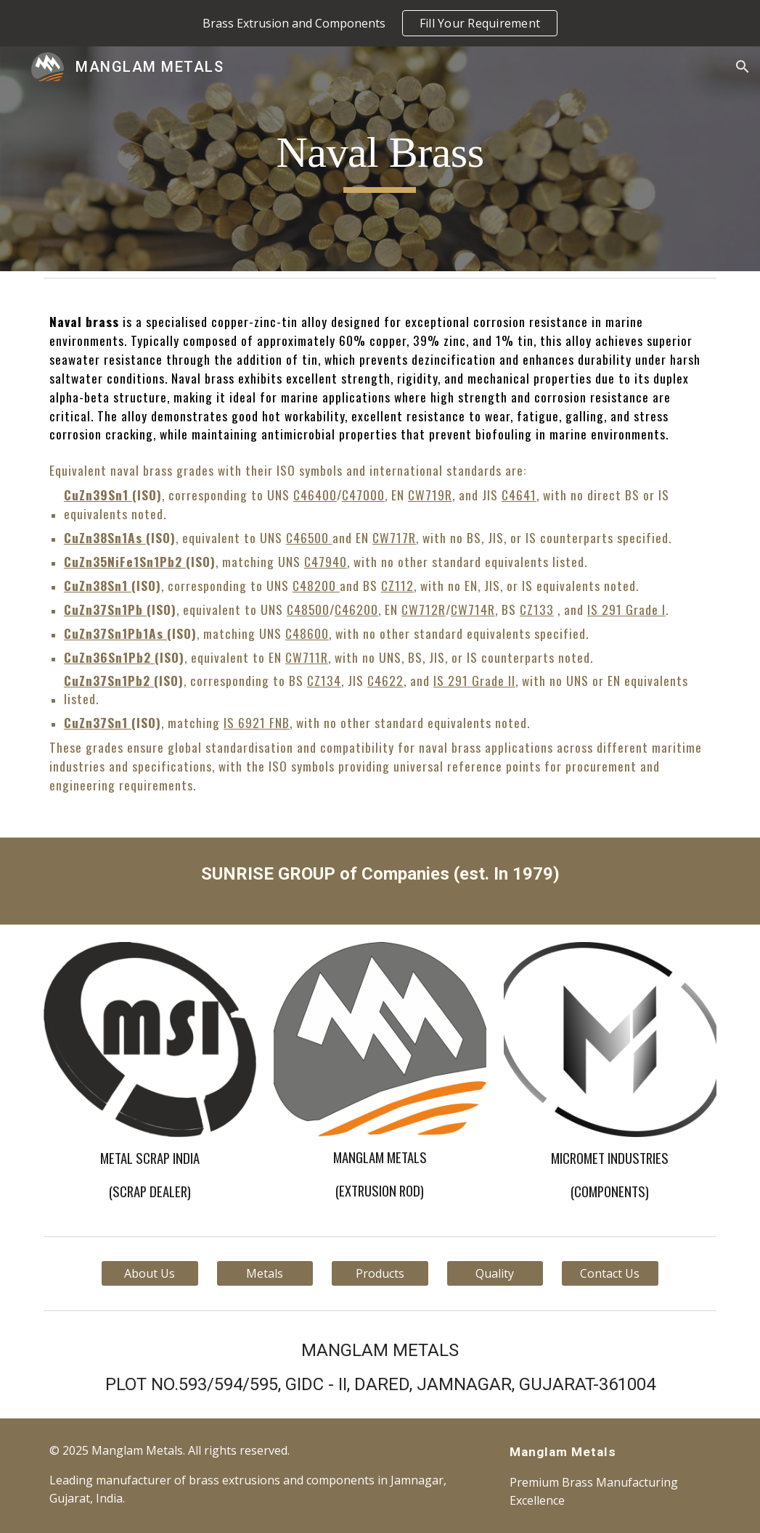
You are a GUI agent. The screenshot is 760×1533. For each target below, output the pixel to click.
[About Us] (150, 1273)
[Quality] (495, 1273)
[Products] (380, 1273)
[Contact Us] (610, 1273)
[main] (379, 159)
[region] (380, 23)
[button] (742, 66)
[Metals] (265, 1273)
